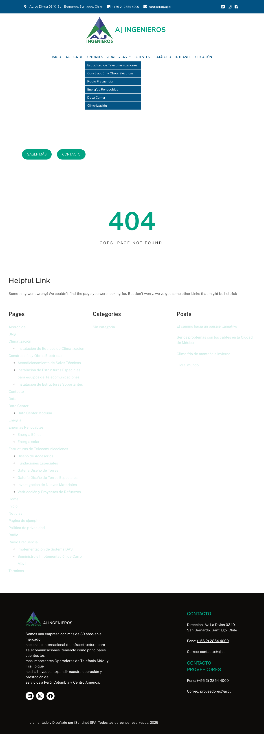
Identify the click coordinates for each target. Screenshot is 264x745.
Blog (12, 334)
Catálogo (162, 57)
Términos (16, 571)
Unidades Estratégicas (109, 56)
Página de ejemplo (24, 520)
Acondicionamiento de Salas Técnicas (49, 363)
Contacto (16, 391)
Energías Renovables (26, 427)
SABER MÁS (37, 154)
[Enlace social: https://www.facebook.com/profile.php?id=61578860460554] (236, 6)
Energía (15, 420)
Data (12, 399)
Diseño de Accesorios (35, 456)
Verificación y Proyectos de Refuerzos (49, 492)
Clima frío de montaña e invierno (205, 354)
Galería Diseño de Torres (38, 470)
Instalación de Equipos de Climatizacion (51, 348)
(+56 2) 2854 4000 (206, 641)
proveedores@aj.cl (209, 691)
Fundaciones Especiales (38, 463)
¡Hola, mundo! (189, 365)
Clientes (143, 57)
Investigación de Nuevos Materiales (47, 485)
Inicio (56, 57)
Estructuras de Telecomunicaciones (38, 449)
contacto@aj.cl (206, 652)
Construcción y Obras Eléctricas (35, 356)
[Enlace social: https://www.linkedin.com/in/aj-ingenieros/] (223, 6)
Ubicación (203, 57)
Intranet (183, 57)
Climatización (20, 341)
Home (13, 499)
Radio (13, 535)
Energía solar (29, 442)
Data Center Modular (35, 413)
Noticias (15, 513)
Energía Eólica (30, 434)
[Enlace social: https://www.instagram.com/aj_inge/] (229, 6)
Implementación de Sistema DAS (45, 549)
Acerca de (74, 57)
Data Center (19, 406)
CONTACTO (73, 154)
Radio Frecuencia (23, 542)
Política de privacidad (27, 528)
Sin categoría (104, 327)
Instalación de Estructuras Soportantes (50, 384)
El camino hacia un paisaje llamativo (208, 326)
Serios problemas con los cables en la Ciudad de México (210, 340)
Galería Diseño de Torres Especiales (47, 477)
